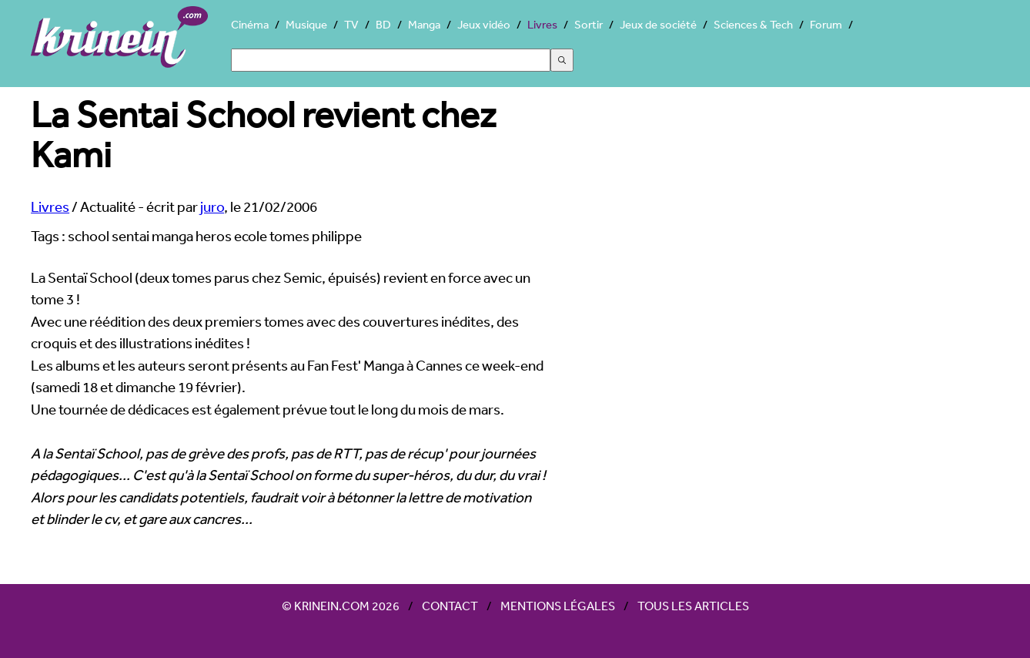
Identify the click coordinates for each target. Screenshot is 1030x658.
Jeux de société (658, 24)
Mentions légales (557, 605)
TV (351, 24)
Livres (542, 24)
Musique (306, 24)
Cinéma (250, 24)
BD (383, 24)
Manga (424, 24)
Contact (450, 605)
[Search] (390, 60)
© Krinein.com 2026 (341, 605)
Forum (826, 24)
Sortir (588, 24)
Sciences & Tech (753, 24)
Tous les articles (693, 605)
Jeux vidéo (483, 24)
